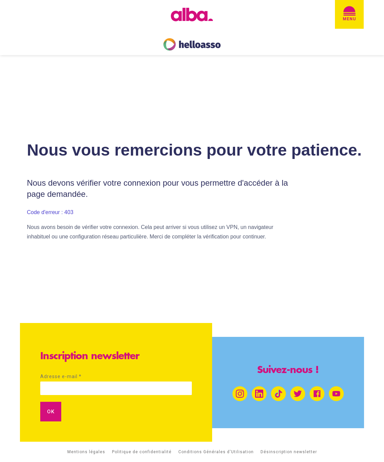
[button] (349, 14)
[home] (192, 14)
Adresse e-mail (61, 376)
